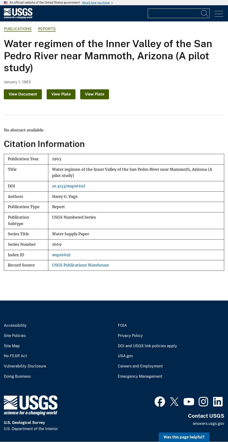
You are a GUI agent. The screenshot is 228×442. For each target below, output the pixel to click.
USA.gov (125, 356)
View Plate (61, 94)
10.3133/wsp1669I (68, 186)
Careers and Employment (140, 366)
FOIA (122, 325)
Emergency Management (140, 376)
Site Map (12, 346)
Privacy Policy (130, 336)
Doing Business (17, 376)
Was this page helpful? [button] (184, 437)
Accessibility (15, 325)
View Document (23, 94)
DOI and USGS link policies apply (147, 346)
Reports (47, 29)
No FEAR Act (15, 356)
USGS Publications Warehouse (80, 265)
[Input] (179, 13)
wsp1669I (61, 255)
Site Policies (15, 336)
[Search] (205, 13)
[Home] (18, 17)
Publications (18, 29)
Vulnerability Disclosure (25, 366)
